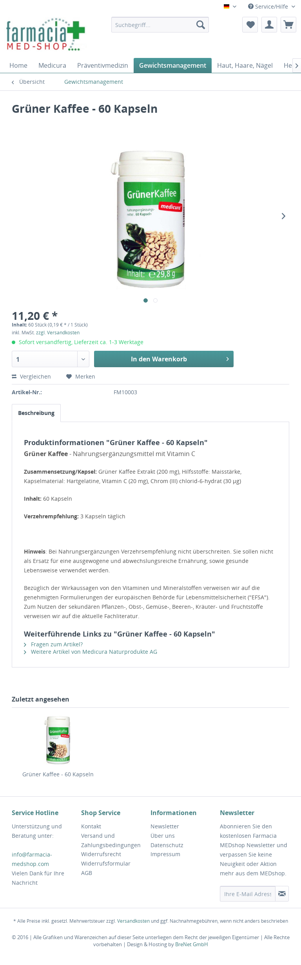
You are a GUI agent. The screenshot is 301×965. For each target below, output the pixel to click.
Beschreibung (36, 413)
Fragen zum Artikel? (53, 644)
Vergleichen (32, 376)
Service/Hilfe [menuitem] (269, 6)
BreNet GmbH (191, 944)
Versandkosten (133, 921)
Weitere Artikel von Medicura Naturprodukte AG (90, 651)
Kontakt (91, 826)
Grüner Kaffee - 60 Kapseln (58, 774)
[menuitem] (160, 24)
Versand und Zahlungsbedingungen (111, 840)
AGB (86, 873)
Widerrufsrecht (101, 854)
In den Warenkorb (180, 358)
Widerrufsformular (106, 863)
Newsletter (164, 826)
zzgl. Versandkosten (58, 332)
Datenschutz (166, 845)
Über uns (162, 835)
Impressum (165, 854)
